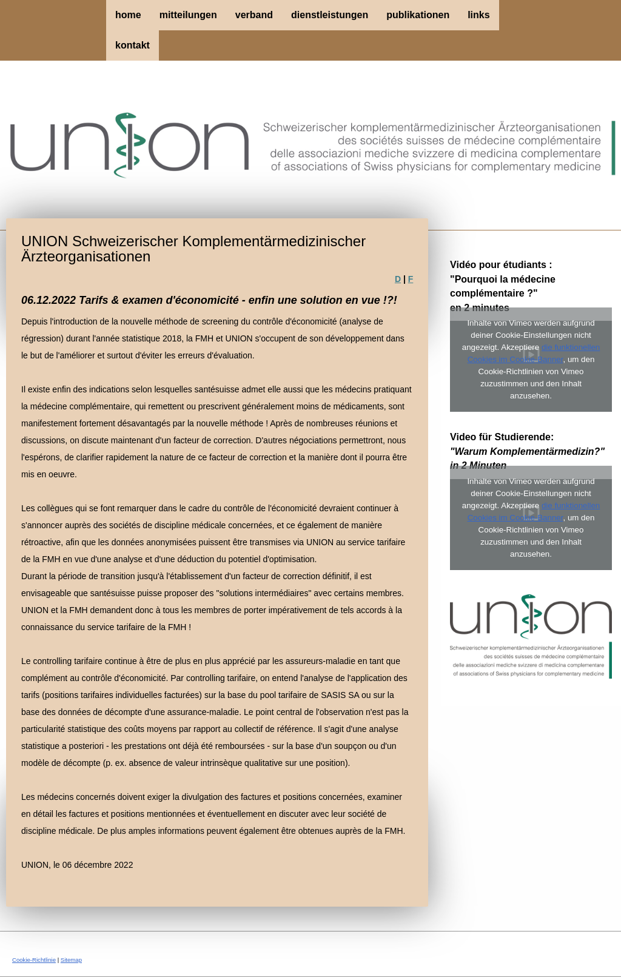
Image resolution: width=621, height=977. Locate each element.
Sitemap (71, 959)
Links (478, 15)
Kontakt (132, 45)
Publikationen (417, 15)
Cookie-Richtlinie (34, 959)
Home (128, 15)
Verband (254, 15)
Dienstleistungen (329, 15)
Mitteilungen (188, 15)
